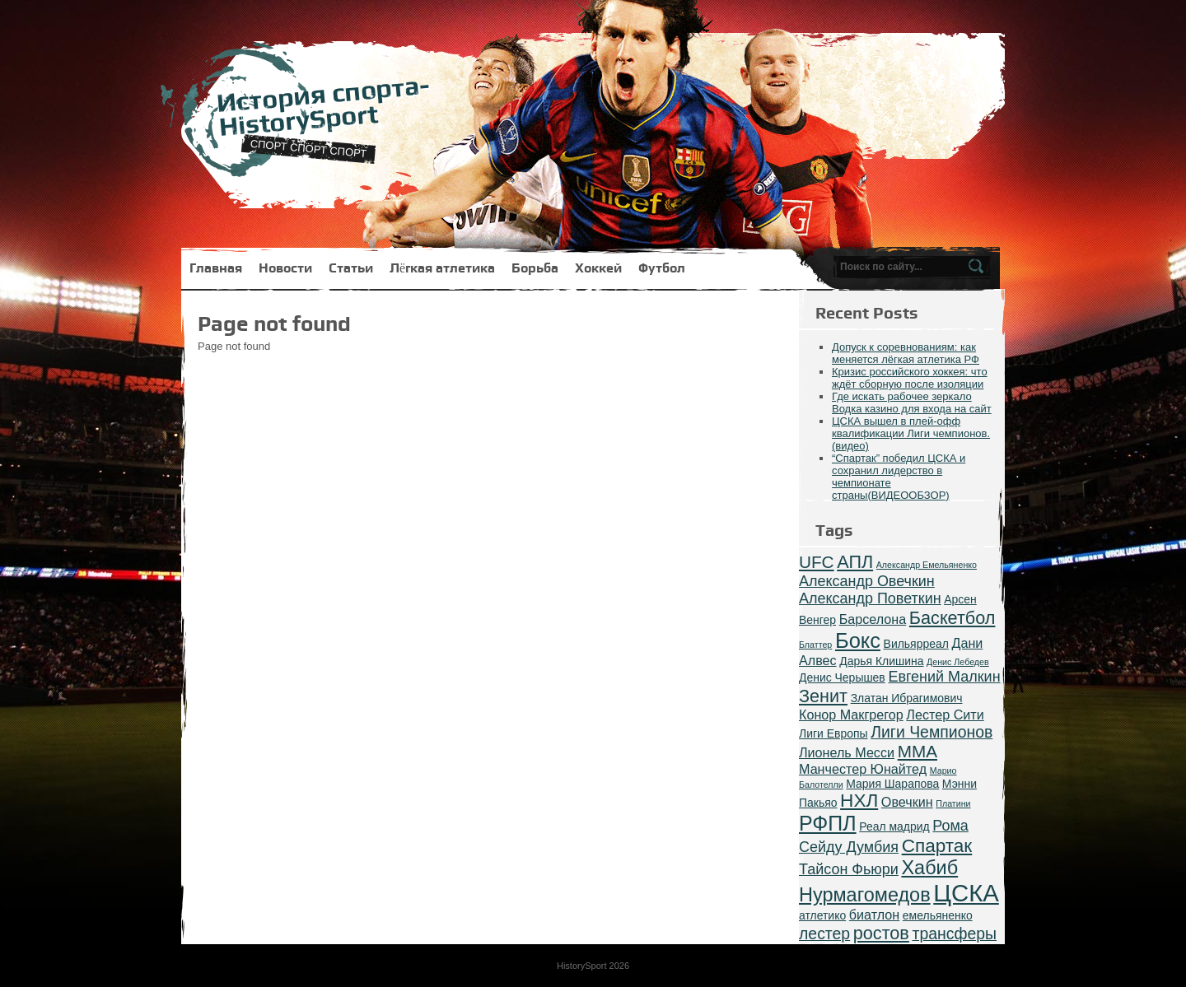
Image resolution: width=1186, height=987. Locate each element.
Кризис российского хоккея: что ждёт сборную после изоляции (910, 377)
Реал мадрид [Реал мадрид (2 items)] (894, 826)
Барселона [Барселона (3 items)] (873, 619)
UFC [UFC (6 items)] (816, 561)
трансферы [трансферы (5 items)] (954, 933)
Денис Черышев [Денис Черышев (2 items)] (842, 677)
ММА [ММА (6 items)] (917, 751)
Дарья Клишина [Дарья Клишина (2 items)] (881, 661)
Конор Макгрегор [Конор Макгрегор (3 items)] (851, 714)
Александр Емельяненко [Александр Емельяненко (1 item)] (926, 565)
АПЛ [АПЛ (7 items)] (855, 562)
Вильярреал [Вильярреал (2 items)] (916, 643)
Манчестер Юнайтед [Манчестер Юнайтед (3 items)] (863, 768)
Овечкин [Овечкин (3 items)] (907, 801)
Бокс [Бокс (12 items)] (857, 640)
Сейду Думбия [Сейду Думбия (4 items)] (849, 847)
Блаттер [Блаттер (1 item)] (815, 644)
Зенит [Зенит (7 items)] (823, 696)
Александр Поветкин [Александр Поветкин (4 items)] (870, 598)
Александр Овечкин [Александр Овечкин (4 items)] (867, 581)
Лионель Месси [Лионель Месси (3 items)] (846, 752)
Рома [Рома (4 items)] (950, 825)
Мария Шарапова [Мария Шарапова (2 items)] (892, 783)
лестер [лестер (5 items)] (824, 933)
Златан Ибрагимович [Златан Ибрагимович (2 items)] (907, 698)
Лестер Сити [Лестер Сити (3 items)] (944, 714)
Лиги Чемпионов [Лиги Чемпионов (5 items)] (931, 732)
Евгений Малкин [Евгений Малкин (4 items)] (944, 676)
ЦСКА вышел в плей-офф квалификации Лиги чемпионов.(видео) (911, 433)
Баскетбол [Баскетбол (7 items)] (952, 618)
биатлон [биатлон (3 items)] (874, 914)
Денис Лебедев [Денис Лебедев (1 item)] (958, 662)
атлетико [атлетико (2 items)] (822, 915)
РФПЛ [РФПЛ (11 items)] (828, 823)
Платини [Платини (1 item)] (953, 803)
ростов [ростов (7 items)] (881, 933)
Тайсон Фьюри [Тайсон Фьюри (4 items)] (849, 869)
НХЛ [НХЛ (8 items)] (859, 800)
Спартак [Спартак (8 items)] (937, 846)
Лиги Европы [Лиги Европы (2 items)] (833, 733)
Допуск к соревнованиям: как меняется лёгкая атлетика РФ (905, 353)
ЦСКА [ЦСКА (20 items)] (966, 892)
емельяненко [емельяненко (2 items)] (938, 915)
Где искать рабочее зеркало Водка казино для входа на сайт (912, 402)
